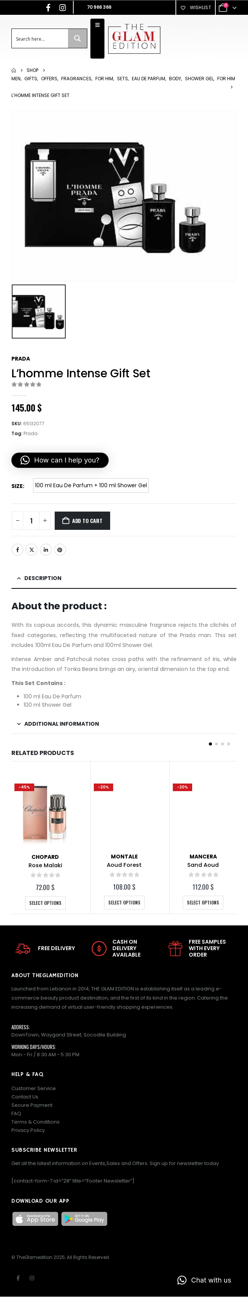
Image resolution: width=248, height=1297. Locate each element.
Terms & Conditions (35, 1122)
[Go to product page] (45, 814)
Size (17, 486)
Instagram (32, 1278)
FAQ (16, 1113)
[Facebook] (48, 7)
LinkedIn (46, 550)
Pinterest (60, 550)
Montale (124, 856)
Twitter (31, 550)
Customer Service (33, 1088)
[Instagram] (62, 7)
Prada (20, 358)
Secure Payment (31, 1105)
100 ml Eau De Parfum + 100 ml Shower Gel (91, 485)
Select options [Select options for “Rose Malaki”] (45, 903)
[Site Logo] (134, 38)
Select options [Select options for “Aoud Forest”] (124, 902)
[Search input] (40, 38)
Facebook (17, 550)
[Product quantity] (31, 521)
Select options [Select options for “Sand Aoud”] (203, 902)
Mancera (203, 856)
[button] (60, 460)
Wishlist (195, 7)
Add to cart (87, 521)
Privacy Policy (28, 1130)
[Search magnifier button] (77, 38)
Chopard (45, 857)
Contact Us (24, 1097)
